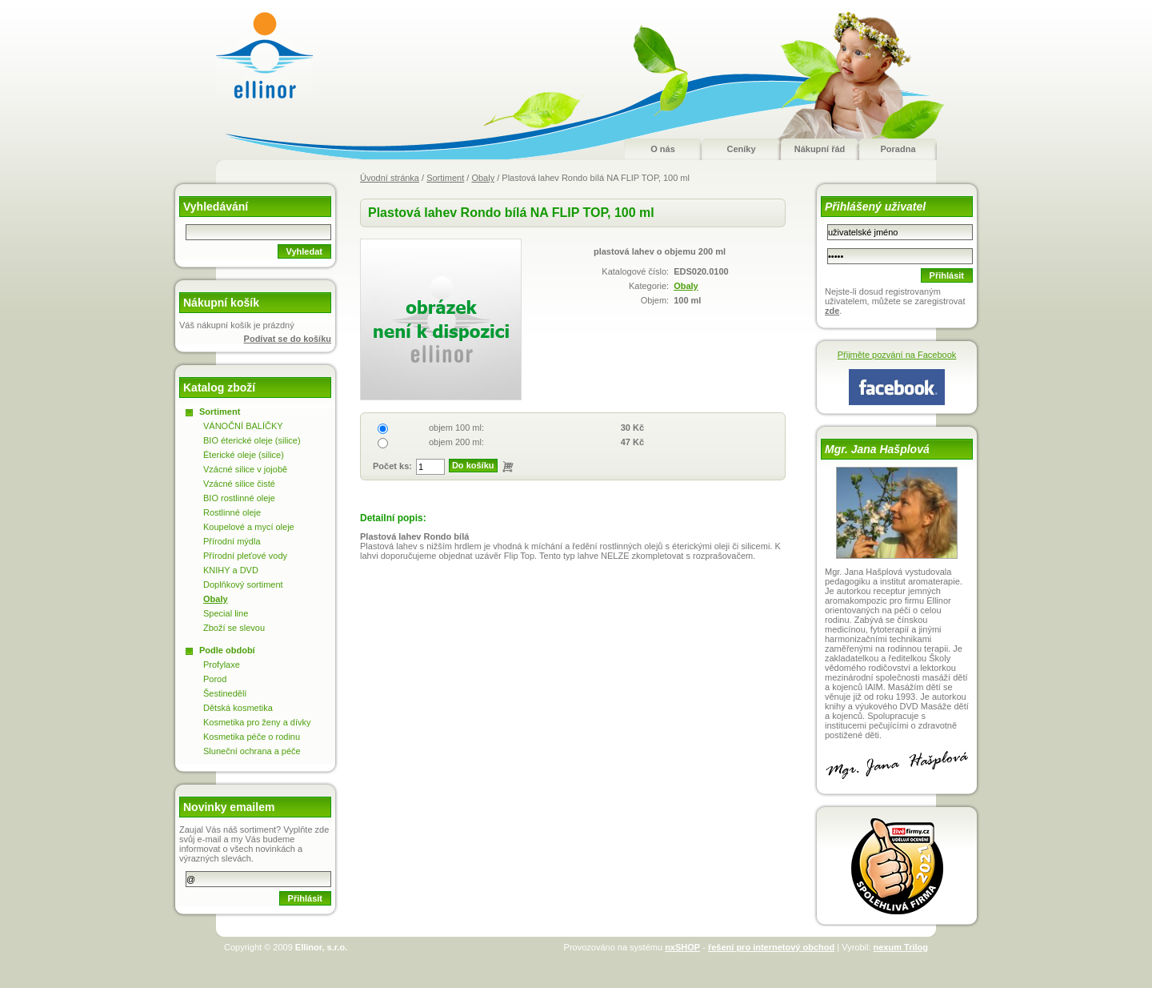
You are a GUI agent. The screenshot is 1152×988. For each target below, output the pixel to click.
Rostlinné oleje (232, 512)
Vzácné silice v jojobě (245, 469)
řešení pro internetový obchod (771, 947)
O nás (662, 149)
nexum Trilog (901, 947)
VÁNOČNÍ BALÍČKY (243, 426)
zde (832, 310)
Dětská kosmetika (238, 708)
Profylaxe (221, 664)
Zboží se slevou (234, 628)
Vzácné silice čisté (239, 483)
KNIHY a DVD (230, 570)
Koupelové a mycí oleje (248, 527)
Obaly (482, 178)
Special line (225, 613)
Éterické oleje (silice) (243, 455)
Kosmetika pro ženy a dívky (257, 722)
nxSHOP (682, 947)
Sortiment (445, 178)
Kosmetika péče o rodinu (251, 736)
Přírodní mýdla (232, 541)
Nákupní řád (820, 149)
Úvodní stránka (389, 178)
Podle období (227, 650)
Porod (214, 679)
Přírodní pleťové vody (245, 555)
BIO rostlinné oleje (239, 498)
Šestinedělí (224, 693)
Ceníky (740, 149)
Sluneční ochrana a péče (252, 751)
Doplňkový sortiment (243, 584)
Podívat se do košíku (287, 338)
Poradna (897, 149)
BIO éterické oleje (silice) (252, 440)
